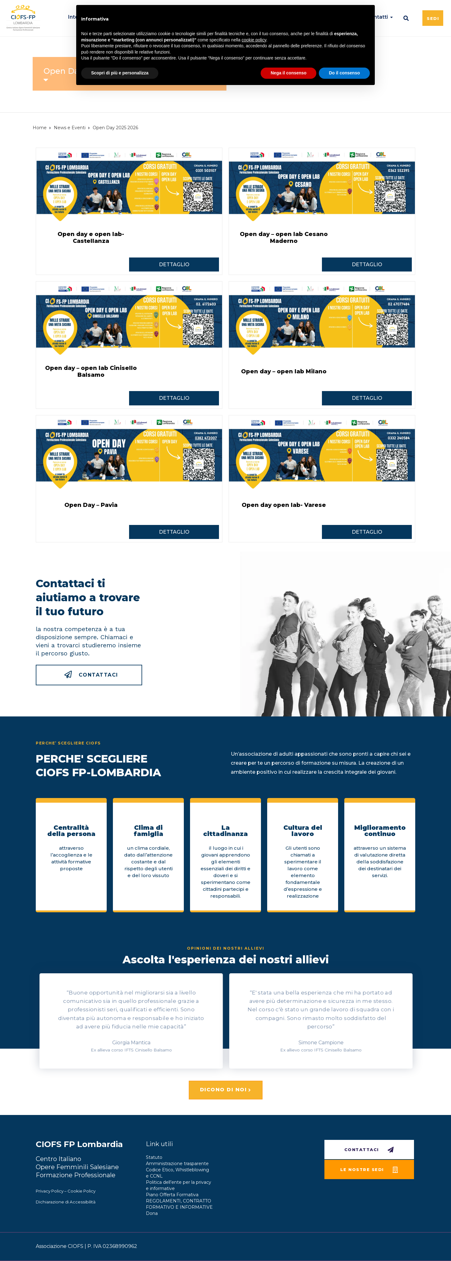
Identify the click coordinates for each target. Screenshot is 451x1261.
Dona (152, 1213)
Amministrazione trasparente (177, 1163)
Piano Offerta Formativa (172, 1194)
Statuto (154, 1157)
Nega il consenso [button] (288, 72)
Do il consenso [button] (344, 72)
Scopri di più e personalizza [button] (119, 72)
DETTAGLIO (174, 264)
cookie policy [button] (254, 39)
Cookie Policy (81, 1190)
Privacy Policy (49, 1190)
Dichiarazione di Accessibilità (65, 1201)
